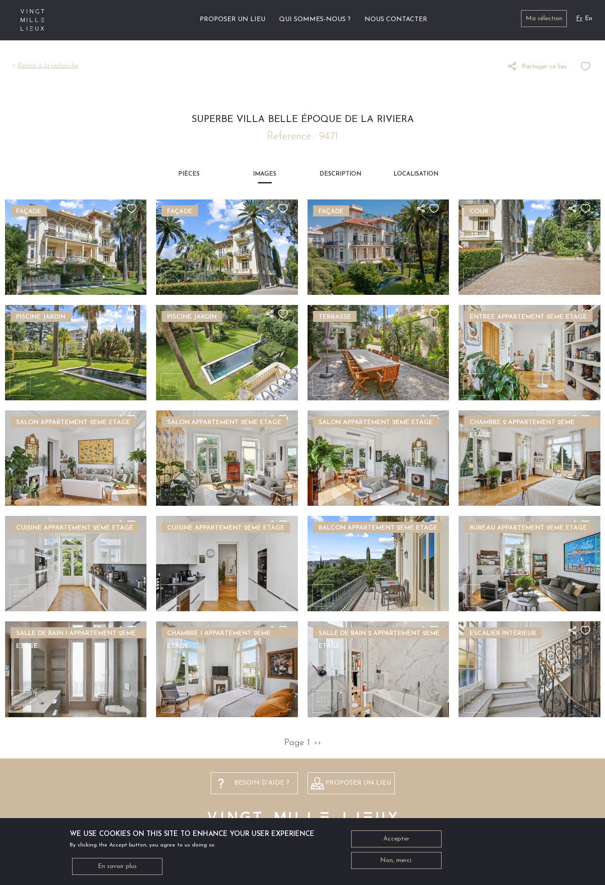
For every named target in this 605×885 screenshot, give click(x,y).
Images (264, 174)
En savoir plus (117, 867)
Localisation (415, 174)
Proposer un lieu (232, 19)
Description (340, 174)
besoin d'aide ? (261, 783)
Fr (579, 18)
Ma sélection (544, 18)
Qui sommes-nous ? (315, 19)
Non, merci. (396, 861)
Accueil (182, 19)
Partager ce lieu (544, 66)
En (588, 18)
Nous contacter (395, 19)
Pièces (189, 174)
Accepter (396, 839)
